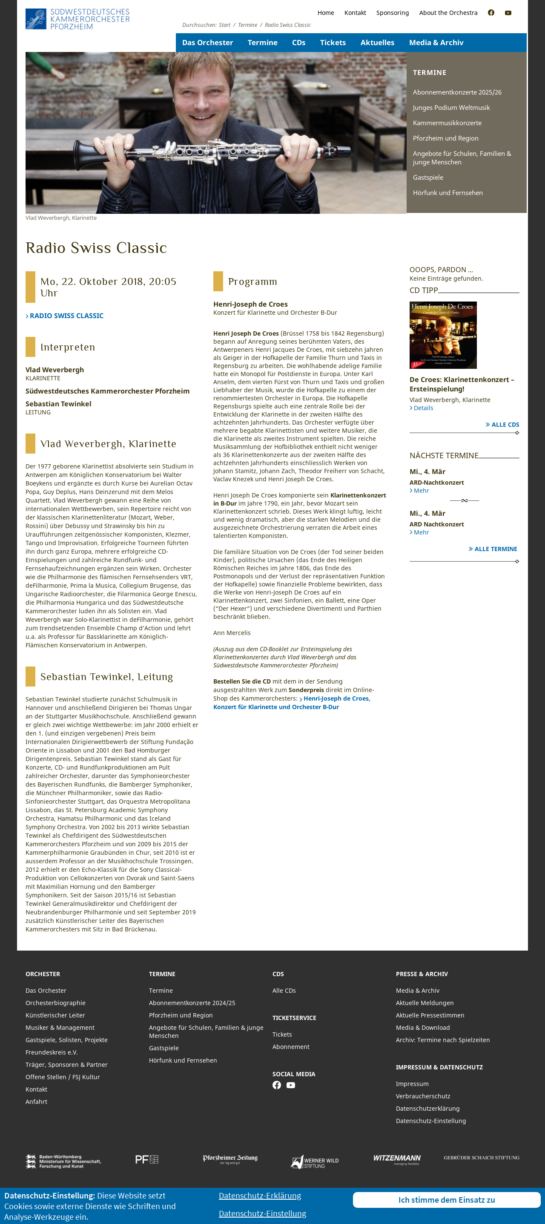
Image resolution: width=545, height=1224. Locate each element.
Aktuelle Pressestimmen (430, 1015)
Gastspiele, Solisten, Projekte (67, 1040)
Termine (263, 42)
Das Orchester (207, 42)
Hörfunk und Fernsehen (448, 192)
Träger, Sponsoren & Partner (67, 1064)
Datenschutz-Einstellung (431, 1121)
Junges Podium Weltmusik (451, 107)
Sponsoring (392, 13)
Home (326, 13)
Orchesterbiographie (56, 1003)
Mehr (421, 490)
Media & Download (423, 1027)
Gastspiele (428, 177)
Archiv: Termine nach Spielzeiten (443, 1040)
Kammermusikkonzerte (447, 122)
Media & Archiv (436, 42)
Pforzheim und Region (446, 138)
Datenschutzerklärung (428, 1108)
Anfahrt (36, 1102)
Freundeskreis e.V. (52, 1052)
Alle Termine (496, 549)
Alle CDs (505, 424)
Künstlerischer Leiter (55, 1015)
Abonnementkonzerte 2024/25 (192, 1003)
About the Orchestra (448, 13)
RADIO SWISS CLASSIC (66, 315)
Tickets (333, 42)
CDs (299, 42)
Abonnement (291, 1047)
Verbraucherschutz (423, 1096)
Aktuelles (378, 42)
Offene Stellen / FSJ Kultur (63, 1077)
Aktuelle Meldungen (425, 1003)
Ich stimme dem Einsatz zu (447, 1199)
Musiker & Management (60, 1027)
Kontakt (355, 13)
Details (423, 408)
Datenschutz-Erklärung (260, 1195)
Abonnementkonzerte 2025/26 (457, 92)
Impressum (412, 1084)
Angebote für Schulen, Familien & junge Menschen (462, 157)
